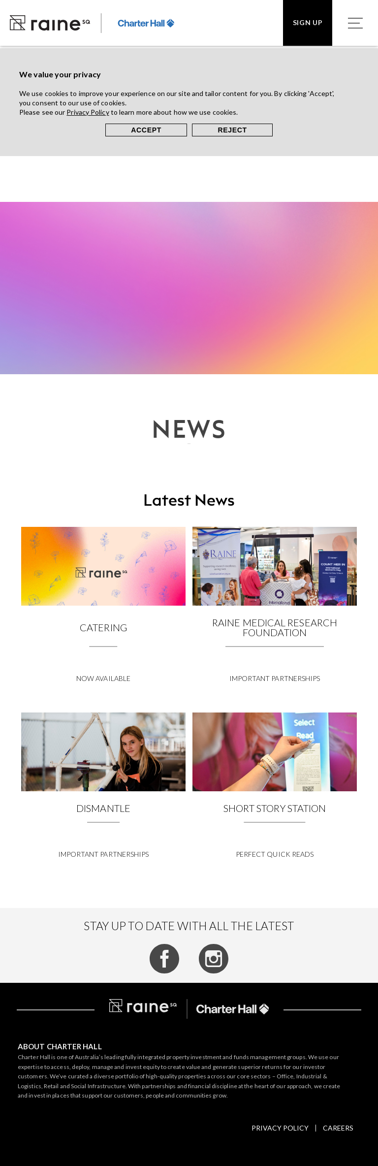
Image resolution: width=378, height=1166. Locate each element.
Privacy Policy (87, 112)
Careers (338, 1128)
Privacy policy (280, 1128)
